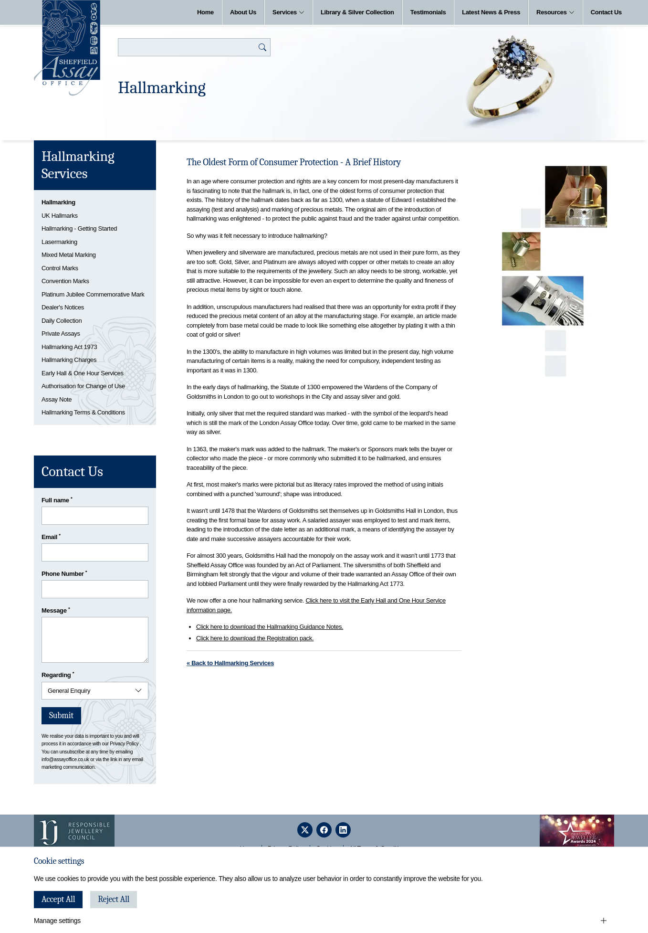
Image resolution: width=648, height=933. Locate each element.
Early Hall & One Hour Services (83, 373)
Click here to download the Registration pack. (255, 638)
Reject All (113, 899)
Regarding (58, 674)
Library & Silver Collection (357, 12)
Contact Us (606, 12)
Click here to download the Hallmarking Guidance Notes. (269, 626)
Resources (555, 12)
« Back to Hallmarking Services (230, 663)
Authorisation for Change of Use (83, 386)
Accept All (58, 899)
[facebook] (324, 830)
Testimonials (428, 12)
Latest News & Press (491, 12)
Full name (57, 500)
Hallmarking (58, 202)
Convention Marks (65, 281)
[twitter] (305, 830)
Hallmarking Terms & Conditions (83, 412)
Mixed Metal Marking (69, 254)
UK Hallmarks (60, 215)
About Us (243, 12)
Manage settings (57, 920)
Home (205, 12)
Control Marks (60, 268)
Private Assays (61, 333)
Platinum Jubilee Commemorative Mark (93, 294)
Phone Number (64, 573)
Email (51, 536)
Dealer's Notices (63, 307)
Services (288, 12)
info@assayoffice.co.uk (65, 759)
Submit (61, 715)
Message (56, 610)
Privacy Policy (124, 743)
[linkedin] (343, 830)
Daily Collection (62, 320)
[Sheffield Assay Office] (67, 48)
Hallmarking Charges (69, 359)
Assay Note (57, 399)
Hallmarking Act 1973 (69, 346)
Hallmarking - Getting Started (79, 228)
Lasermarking (59, 241)
